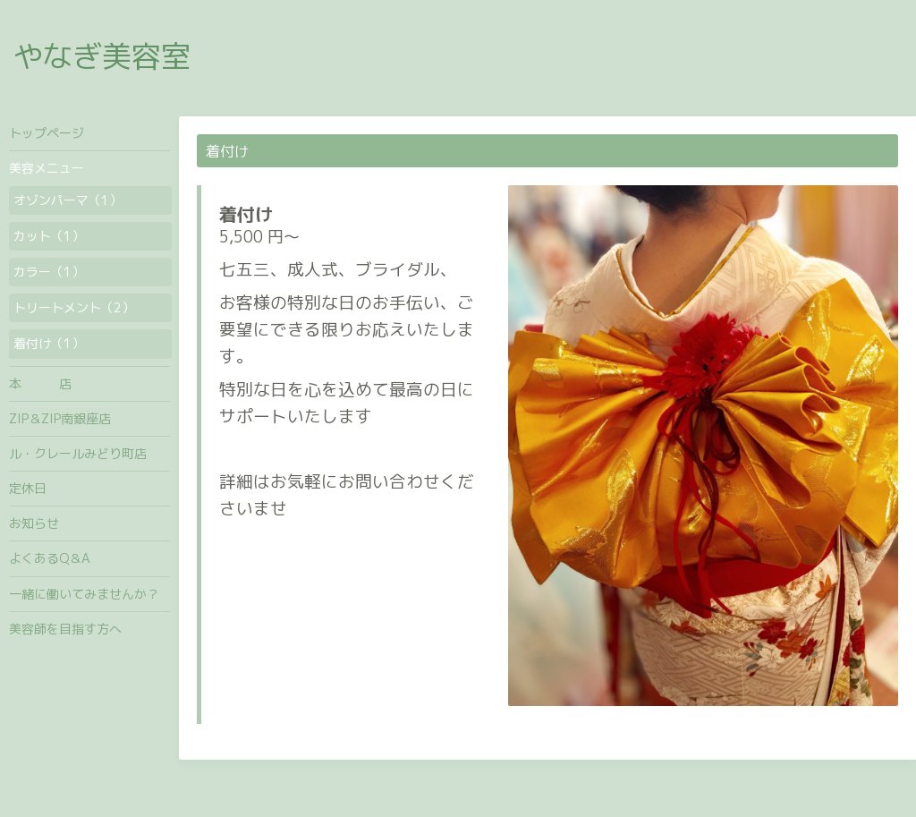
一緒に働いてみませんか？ (84, 593)
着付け (246, 213)
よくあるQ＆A (49, 557)
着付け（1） (48, 343)
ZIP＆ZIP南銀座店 (60, 418)
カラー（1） (48, 271)
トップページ (46, 132)
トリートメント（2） (73, 307)
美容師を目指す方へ (65, 628)
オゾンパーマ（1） (67, 200)
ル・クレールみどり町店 (78, 453)
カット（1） (48, 235)
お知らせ (34, 523)
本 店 (40, 383)
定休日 (28, 488)
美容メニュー (46, 167)
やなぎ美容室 (102, 56)
